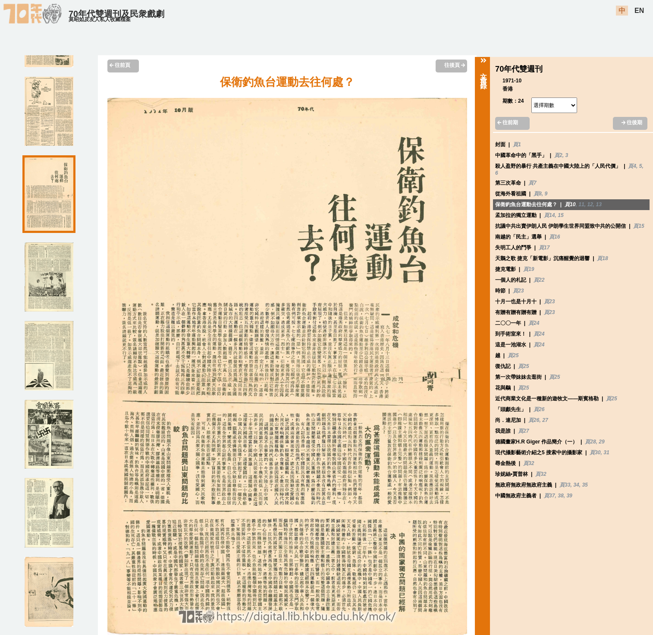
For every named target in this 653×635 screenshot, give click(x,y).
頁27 (523, 431)
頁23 (518, 291)
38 (560, 496)
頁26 (539, 409)
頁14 (549, 215)
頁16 (554, 237)
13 (599, 204)
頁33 (564, 485)
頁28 (590, 442)
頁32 (528, 463)
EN (639, 10)
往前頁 (120, 65)
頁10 (570, 204)
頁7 (532, 183)
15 (560, 215)
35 (584, 485)
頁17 (544, 248)
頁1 (517, 144)
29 (601, 442)
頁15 (638, 226)
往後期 (632, 122)
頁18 (602, 258)
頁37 (549, 496)
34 (576, 485)
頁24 (533, 323)
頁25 (513, 355)
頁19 (528, 269)
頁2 (558, 155)
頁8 (538, 194)
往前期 (507, 122)
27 (545, 420)
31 (606, 453)
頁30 (595, 453)
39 (569, 496)
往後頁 (454, 65)
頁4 (632, 166)
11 (581, 204)
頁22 (539, 280)
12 (590, 204)
